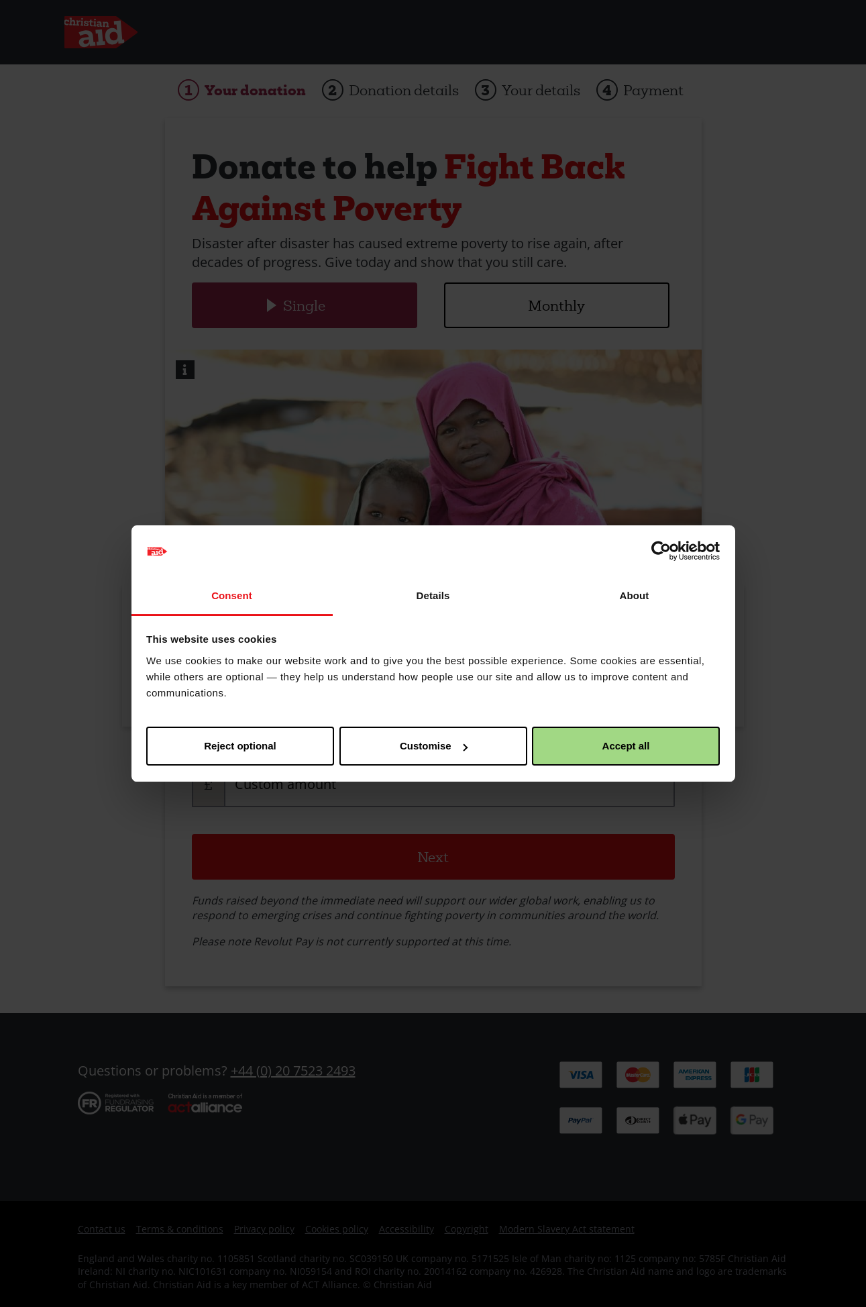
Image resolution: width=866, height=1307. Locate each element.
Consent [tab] (231, 595)
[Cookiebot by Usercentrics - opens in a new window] (661, 551)
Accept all (626, 745)
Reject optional (240, 745)
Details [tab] (433, 595)
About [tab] (634, 595)
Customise (434, 745)
